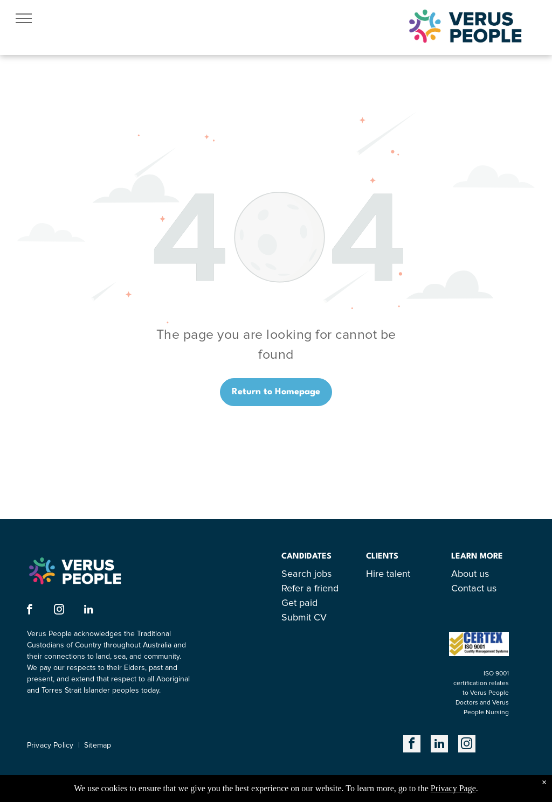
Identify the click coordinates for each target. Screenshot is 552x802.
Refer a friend (310, 589)
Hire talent (388, 574)
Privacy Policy (50, 745)
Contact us (473, 589)
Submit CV (304, 618)
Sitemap (97, 745)
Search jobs (306, 574)
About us (470, 574)
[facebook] (29, 611)
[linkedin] (88, 611)
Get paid (299, 603)
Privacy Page (453, 788)
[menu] (24, 18)
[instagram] (59, 611)
